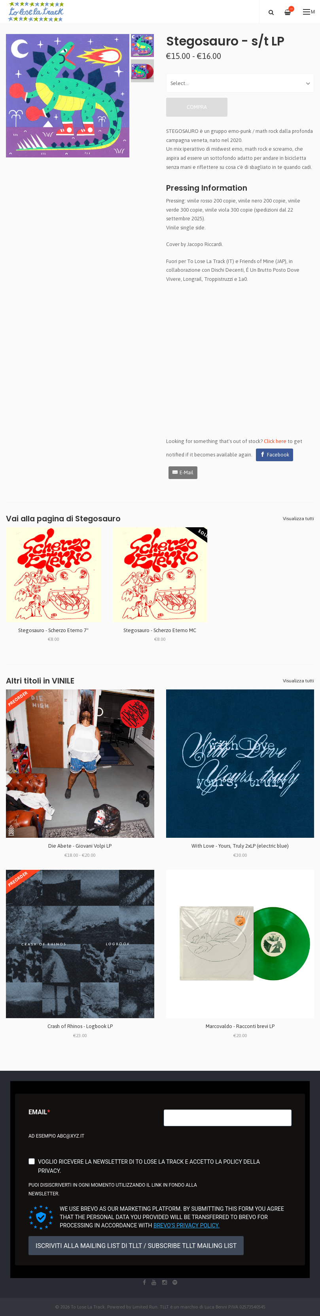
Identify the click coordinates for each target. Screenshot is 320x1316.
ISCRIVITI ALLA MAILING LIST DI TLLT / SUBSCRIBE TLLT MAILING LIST (136, 1246)
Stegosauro (98, 518)
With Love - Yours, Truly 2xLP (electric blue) (240, 846)
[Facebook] (274, 455)
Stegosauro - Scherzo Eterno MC (159, 630)
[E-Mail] (183, 472)
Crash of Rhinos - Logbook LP (80, 1026)
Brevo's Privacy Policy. (186, 1225)
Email (37, 1112)
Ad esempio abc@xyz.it (56, 1136)
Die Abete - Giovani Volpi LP (80, 846)
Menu (309, 12)
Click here (275, 441)
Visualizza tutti (298, 518)
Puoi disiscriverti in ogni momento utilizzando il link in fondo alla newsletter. (112, 1189)
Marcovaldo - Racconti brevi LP (240, 1026)
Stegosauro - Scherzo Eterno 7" (53, 630)
